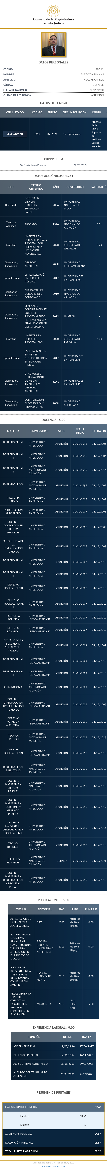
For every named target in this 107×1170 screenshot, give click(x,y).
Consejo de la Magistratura (53, 1165)
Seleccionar (15, 133)
